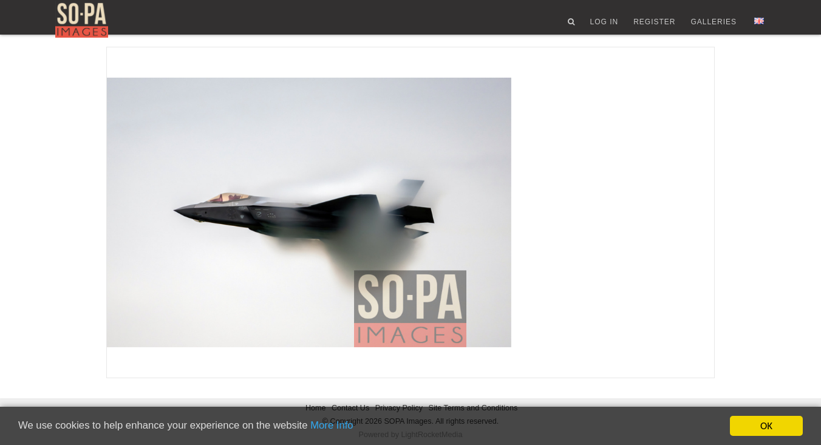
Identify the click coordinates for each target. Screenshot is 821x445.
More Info (337, 426)
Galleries (713, 26)
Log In (604, 26)
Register (654, 26)
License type (635, 376)
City (615, 340)
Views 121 (543, 156)
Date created (542, 340)
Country (531, 376)
